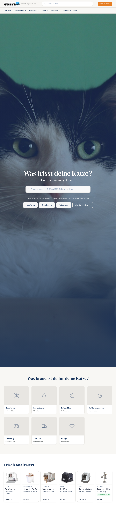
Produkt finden (105, 4)
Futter (8, 10)
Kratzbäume (20, 10)
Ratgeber (55, 10)
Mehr (45, 10)
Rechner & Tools (71, 10)
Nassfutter (30, 205)
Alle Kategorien (82, 205)
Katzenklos (34, 10)
